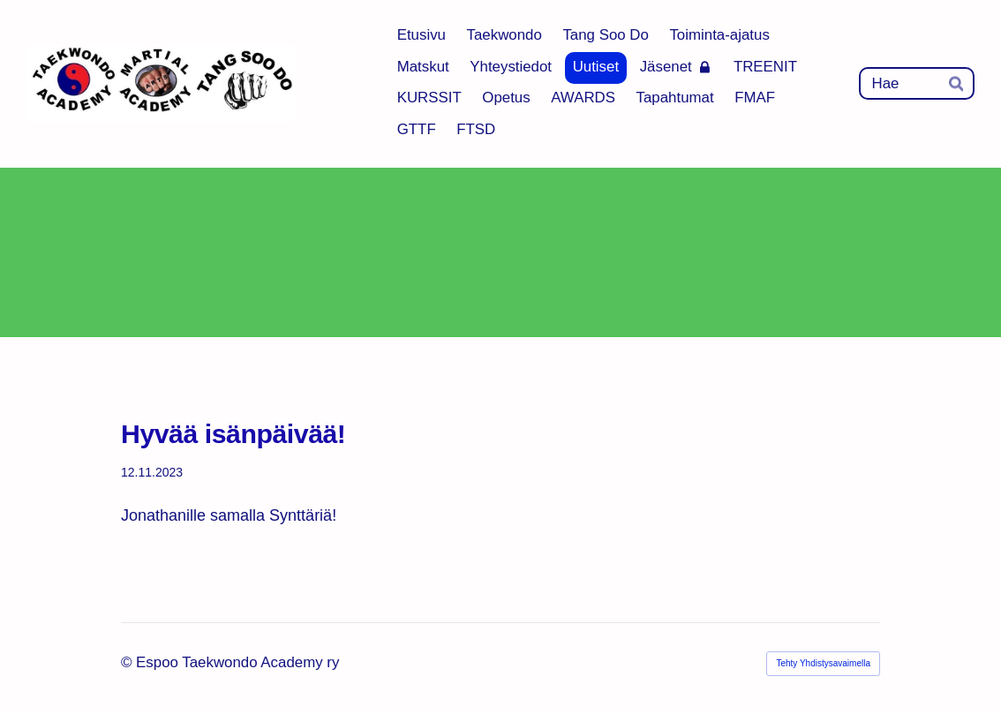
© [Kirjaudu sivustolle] (128, 662)
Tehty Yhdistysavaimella (823, 663)
